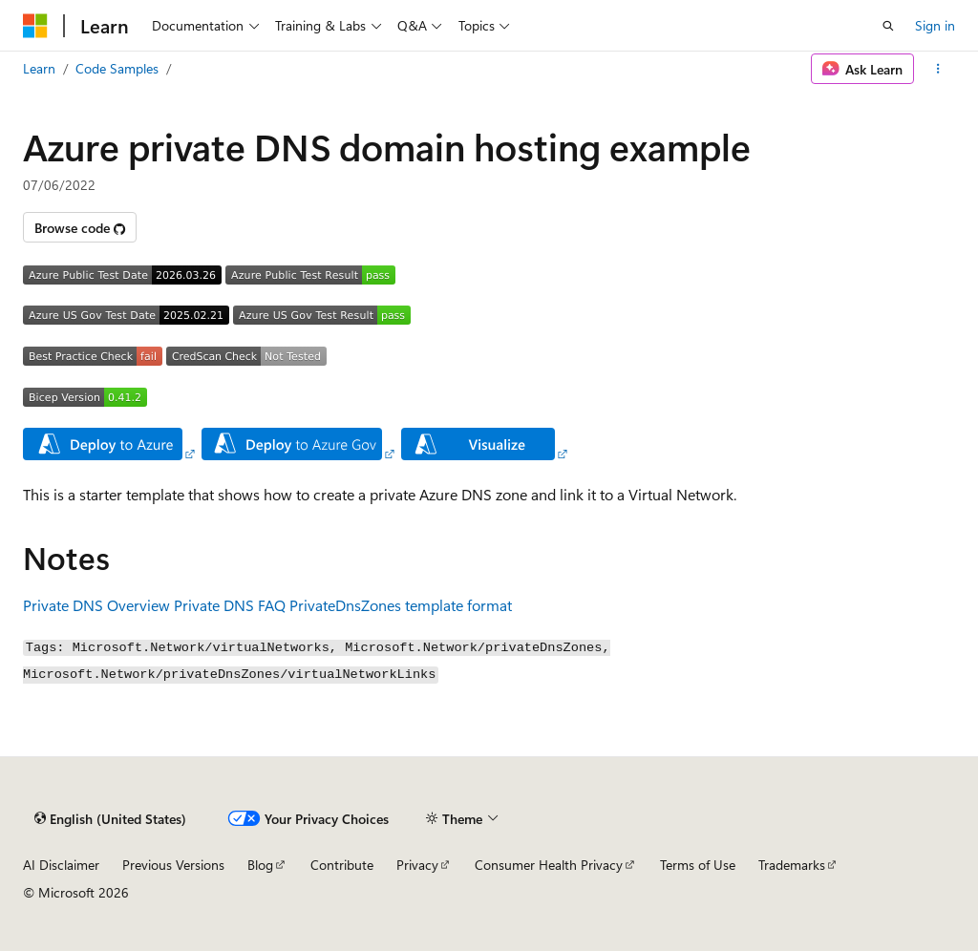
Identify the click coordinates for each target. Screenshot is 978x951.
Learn (39, 68)
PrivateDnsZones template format (400, 605)
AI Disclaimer (61, 865)
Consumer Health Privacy (549, 865)
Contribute (341, 865)
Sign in (935, 25)
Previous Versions (173, 865)
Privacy (417, 865)
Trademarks (791, 865)
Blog (260, 865)
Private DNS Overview (96, 605)
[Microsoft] (35, 25)
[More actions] (938, 68)
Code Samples (117, 68)
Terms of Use (697, 865)
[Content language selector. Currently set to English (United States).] (110, 818)
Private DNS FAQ (230, 605)
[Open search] (888, 26)
